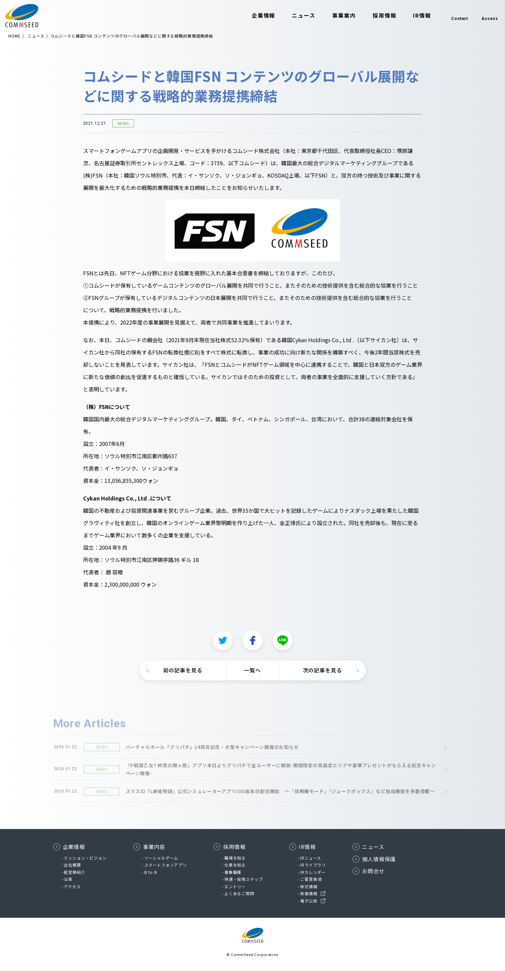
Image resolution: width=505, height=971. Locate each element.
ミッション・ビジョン (85, 858)
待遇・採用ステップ (243, 879)
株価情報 (308, 893)
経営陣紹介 (74, 872)
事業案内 (333, 16)
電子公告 (308, 900)
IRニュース (310, 858)
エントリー (235, 886)
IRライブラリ (313, 865)
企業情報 (252, 16)
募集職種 (232, 872)
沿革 (68, 879)
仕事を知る (235, 865)
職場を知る (235, 858)
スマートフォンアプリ (165, 865)
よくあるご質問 (239, 893)
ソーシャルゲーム (161, 858)
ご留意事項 (310, 879)
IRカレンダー (313, 872)
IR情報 (411, 16)
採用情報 (373, 16)
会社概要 (72, 865)
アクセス (72, 886)
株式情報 (308, 886)
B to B (150, 872)
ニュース (292, 16)
